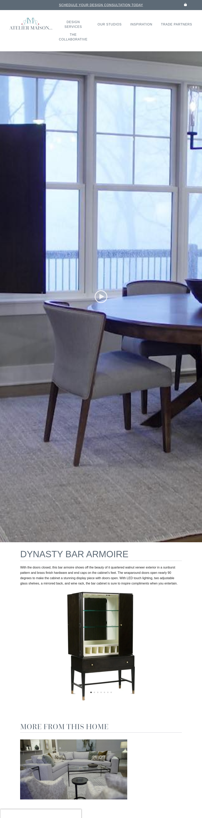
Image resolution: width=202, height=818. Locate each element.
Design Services (73, 24)
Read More (118, 793)
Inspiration (141, 24)
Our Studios (110, 24)
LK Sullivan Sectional (130, 769)
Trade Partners (176, 24)
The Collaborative (73, 37)
